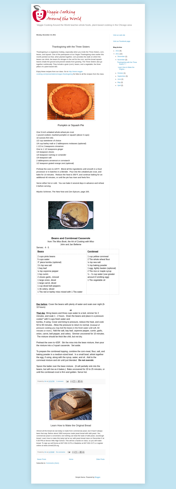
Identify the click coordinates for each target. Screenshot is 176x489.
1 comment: (60, 381)
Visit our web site (119, 35)
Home (71, 459)
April (119, 85)
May (119, 82)
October (120, 73)
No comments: (61, 452)
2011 (118, 54)
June (119, 79)
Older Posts (100, 459)
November (121, 60)
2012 (118, 51)
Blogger (97, 477)
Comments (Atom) (52, 463)
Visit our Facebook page (121, 41)
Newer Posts (41, 459)
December (121, 56)
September (121, 76)
